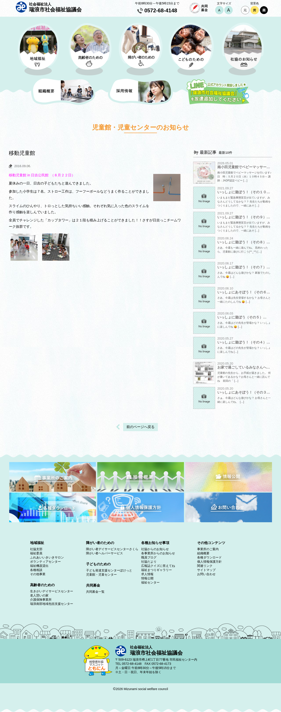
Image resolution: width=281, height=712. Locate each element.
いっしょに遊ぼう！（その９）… (243, 217)
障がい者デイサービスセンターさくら (112, 549)
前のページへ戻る (140, 427)
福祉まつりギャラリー (156, 570)
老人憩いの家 (39, 595)
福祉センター (150, 582)
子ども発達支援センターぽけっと (109, 570)
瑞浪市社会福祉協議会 (55, 7)
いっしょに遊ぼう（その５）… (242, 317)
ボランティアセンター (45, 561)
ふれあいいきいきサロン (47, 557)
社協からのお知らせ (155, 549)
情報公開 (147, 578)
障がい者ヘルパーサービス (104, 553)
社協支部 (36, 549)
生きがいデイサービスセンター (51, 591)
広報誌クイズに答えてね (158, 565)
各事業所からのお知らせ (158, 553)
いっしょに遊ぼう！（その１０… (243, 192)
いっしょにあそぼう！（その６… (243, 292)
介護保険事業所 (41, 599)
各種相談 (36, 570)
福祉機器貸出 (39, 565)
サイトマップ (206, 570)
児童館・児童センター (101, 574)
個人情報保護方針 (209, 561)
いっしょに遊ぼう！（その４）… (243, 342)
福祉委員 (36, 553)
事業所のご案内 (208, 549)
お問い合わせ (206, 574)
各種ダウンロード (209, 557)
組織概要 (203, 553)
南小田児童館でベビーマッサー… (243, 167)
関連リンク (205, 565)
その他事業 (37, 574)
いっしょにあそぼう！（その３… (243, 392)
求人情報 (147, 574)
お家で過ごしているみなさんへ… (243, 367)
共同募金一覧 (95, 591)
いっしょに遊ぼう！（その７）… (243, 267)
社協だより (149, 561)
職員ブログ (149, 557)
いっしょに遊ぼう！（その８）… (243, 242)
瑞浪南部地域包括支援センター (51, 603)
